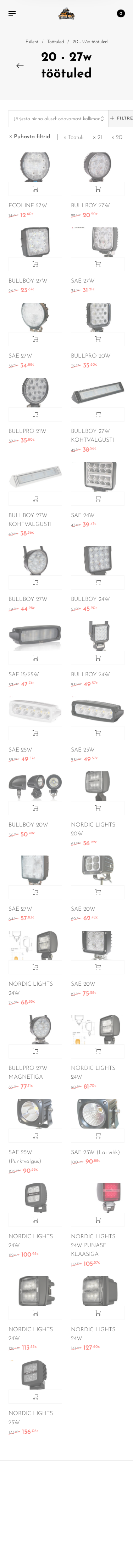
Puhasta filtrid (32, 137)
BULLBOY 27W (90, 206)
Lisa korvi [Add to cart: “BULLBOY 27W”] (97, 189)
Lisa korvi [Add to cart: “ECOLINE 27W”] (35, 189)
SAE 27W (83, 281)
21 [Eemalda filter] (100, 137)
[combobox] (59, 119)
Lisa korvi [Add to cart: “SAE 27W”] (97, 264)
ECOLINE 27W (28, 206)
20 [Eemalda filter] (119, 137)
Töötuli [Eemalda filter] (76, 137)
